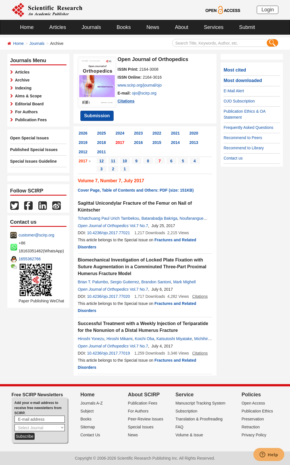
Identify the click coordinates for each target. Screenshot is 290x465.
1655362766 (30, 259)
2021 (175, 133)
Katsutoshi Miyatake (174, 338)
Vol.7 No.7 (139, 225)
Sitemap (87, 427)
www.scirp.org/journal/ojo (140, 85)
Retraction (250, 427)
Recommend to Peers (243, 137)
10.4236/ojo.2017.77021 (108, 233)
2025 (101, 133)
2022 (157, 133)
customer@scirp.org (36, 235)
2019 (83, 142)
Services (214, 27)
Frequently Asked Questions (248, 127)
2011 (101, 152)
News (153, 27)
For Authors (25, 112)
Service (185, 394)
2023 (138, 133)
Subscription (186, 411)
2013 (193, 142)
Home (27, 27)
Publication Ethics (257, 411)
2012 (83, 152)
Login (267, 9)
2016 (138, 142)
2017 (120, 142)
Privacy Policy (253, 435)
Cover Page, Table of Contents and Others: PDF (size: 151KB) (136, 190)
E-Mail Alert (234, 91)
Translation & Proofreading (199, 419)
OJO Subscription (239, 101)
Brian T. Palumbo (93, 282)
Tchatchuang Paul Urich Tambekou (108, 218)
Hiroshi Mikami (120, 338)
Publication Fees (30, 120)
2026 (83, 133)
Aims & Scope (27, 96)
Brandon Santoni (156, 282)
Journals (91, 27)
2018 (101, 142)
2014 (175, 142)
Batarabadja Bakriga (159, 218)
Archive (21, 80)
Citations (126, 101)
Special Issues (140, 427)
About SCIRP (144, 394)
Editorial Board (28, 104)
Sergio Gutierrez (124, 282)
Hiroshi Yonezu (91, 338)
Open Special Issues (29, 138)
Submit (247, 27)
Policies (251, 394)
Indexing (22, 88)
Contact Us (90, 435)
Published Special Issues (34, 149)
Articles (57, 27)
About (181, 27)
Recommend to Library (244, 148)
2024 (120, 133)
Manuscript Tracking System (201, 403)
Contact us (233, 158)
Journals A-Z (91, 403)
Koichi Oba (144, 338)
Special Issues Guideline (33, 161)
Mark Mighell (184, 282)
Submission (97, 115)
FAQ (179, 427)
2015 (157, 142)
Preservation (252, 419)
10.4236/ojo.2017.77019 (108, 353)
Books (124, 27)
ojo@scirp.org (144, 93)
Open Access (253, 403)
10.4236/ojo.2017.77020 (108, 296)
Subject (87, 411)
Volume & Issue (189, 435)
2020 (193, 133)
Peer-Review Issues (145, 419)
